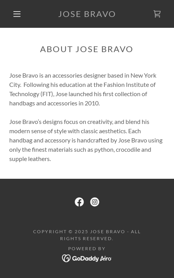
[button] (17, 14)
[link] (87, 14)
